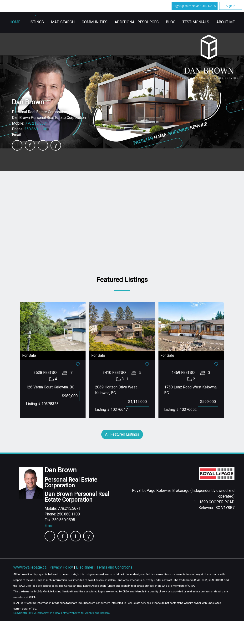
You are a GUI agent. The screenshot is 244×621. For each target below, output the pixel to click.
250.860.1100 (35, 129)
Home (78, 22)
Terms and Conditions (114, 567)
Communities (158, 22)
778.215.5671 (36, 123)
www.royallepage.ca (29, 567)
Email (16, 135)
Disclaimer (85, 567)
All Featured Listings (122, 434)
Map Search (126, 22)
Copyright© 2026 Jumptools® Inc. (34, 613)
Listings (99, 22)
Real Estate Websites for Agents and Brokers (82, 613)
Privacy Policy (62, 567)
